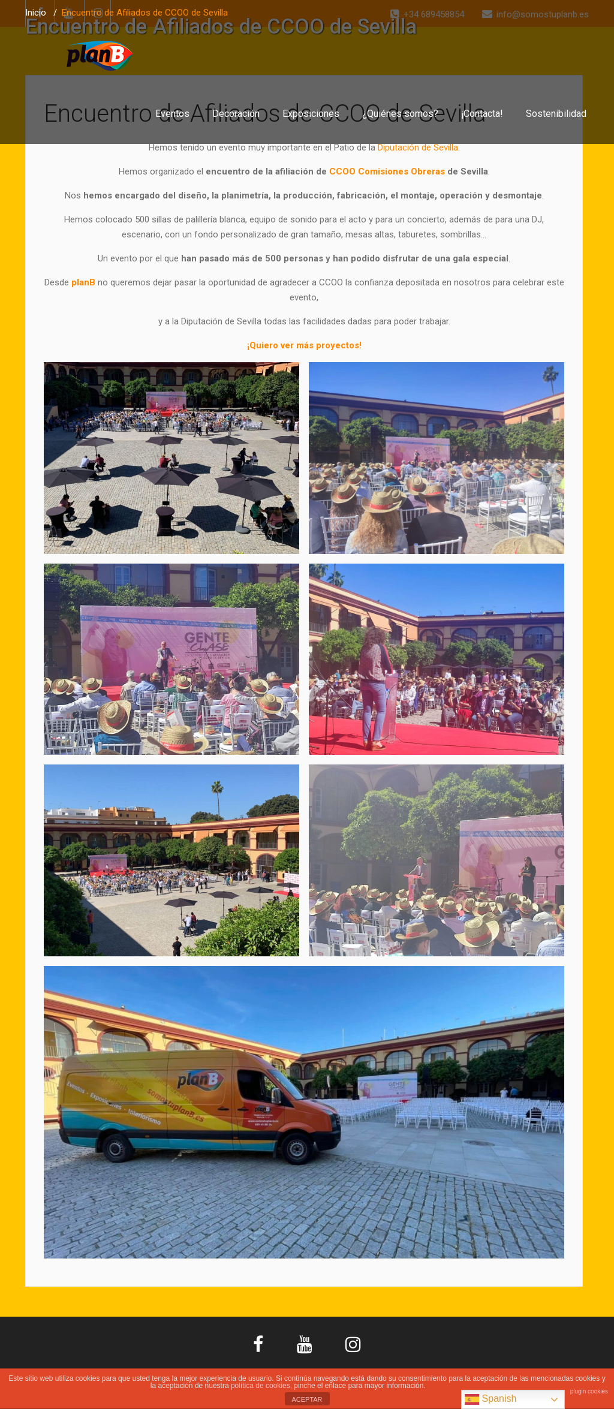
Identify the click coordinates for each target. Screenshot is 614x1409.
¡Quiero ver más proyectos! (304, 345)
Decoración (236, 113)
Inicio (35, 12)
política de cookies (260, 1385)
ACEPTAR (306, 1399)
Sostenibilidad (556, 113)
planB (83, 282)
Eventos (172, 113)
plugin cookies (589, 1391)
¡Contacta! (482, 113)
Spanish (490, 1399)
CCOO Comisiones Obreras (387, 171)
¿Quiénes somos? (400, 113)
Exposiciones (310, 113)
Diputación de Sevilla (418, 147)
